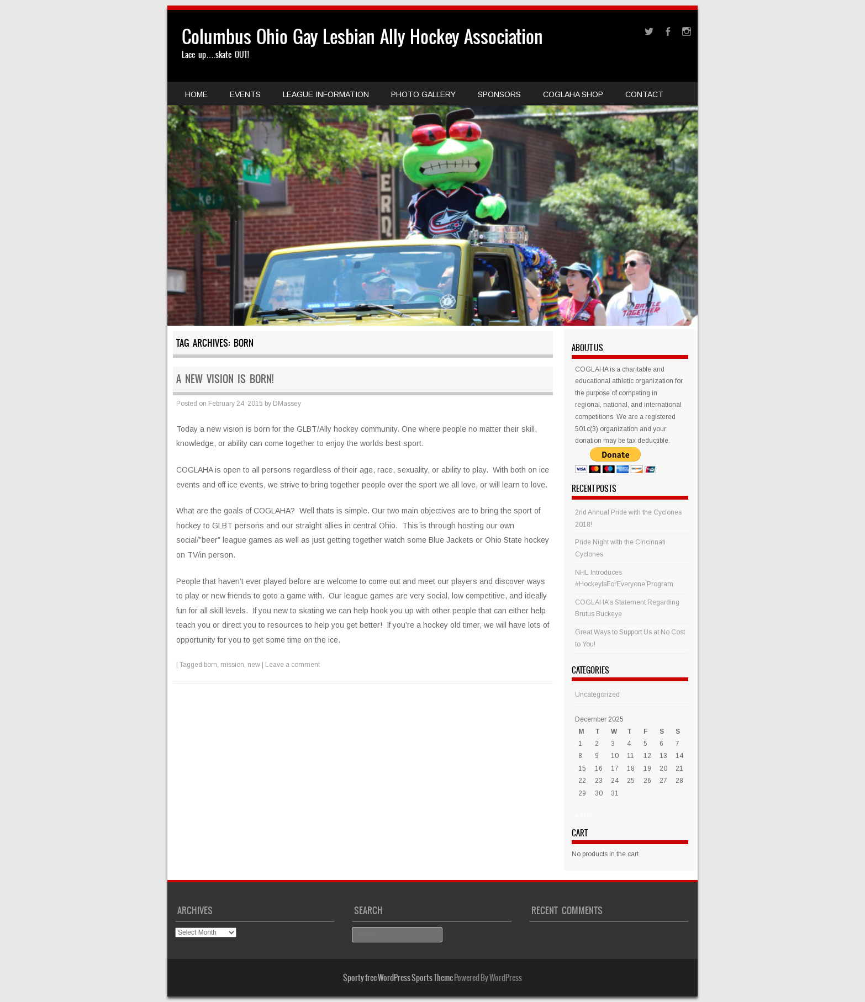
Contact (644, 94)
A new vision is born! (224, 379)
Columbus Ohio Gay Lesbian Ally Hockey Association (362, 36)
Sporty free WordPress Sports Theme (398, 978)
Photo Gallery (423, 94)
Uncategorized (597, 694)
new (253, 665)
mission (232, 665)
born (210, 665)
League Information (326, 94)
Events (245, 94)
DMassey (287, 403)
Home (196, 94)
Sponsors (499, 94)
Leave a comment (292, 665)
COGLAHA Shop (573, 94)
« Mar (583, 815)
